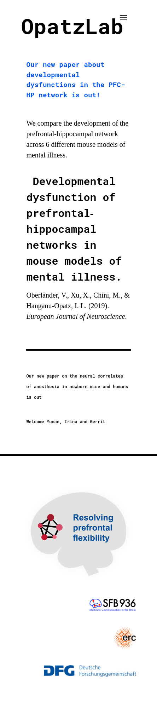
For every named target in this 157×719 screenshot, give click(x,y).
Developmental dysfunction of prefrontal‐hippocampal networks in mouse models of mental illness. (74, 228)
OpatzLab (72, 26)
